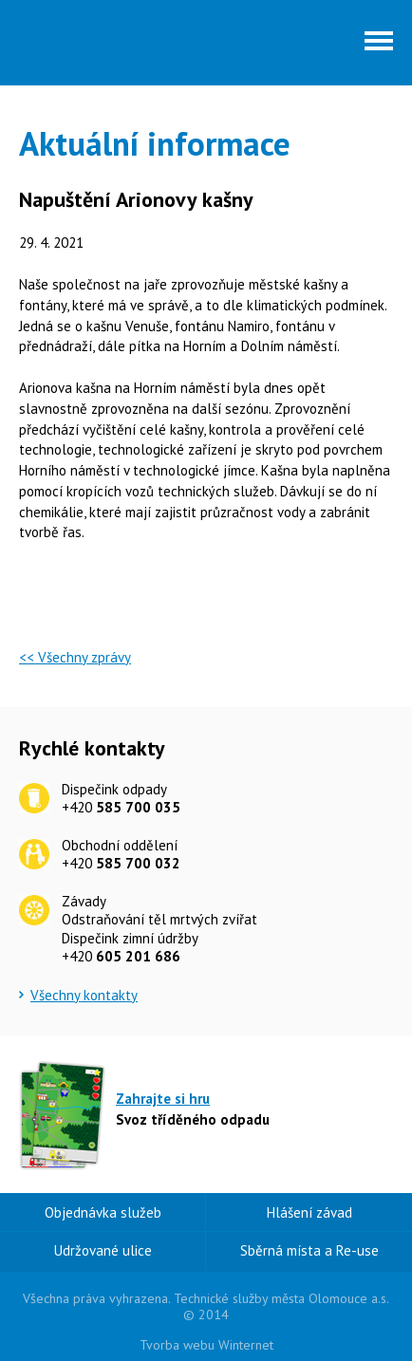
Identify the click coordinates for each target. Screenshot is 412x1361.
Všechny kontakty (84, 995)
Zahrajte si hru (163, 1099)
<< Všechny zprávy (75, 657)
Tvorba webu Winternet (206, 1344)
